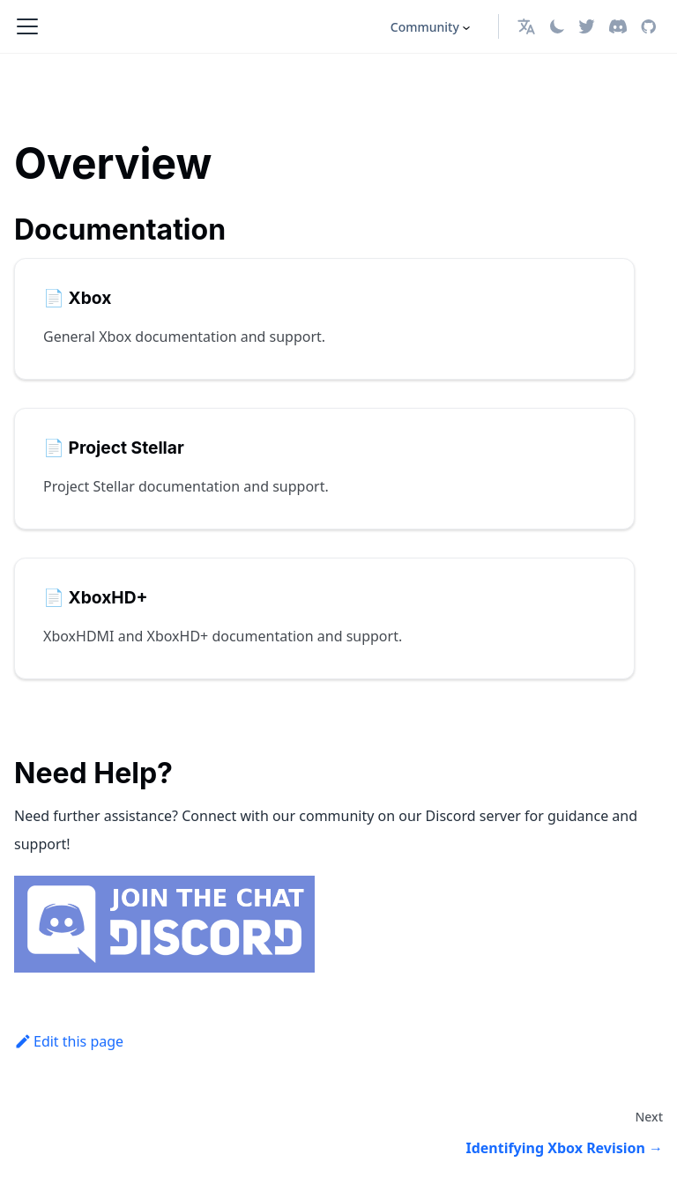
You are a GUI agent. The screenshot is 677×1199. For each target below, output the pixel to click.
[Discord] (618, 26)
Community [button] (425, 27)
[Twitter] (586, 26)
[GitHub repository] (648, 26)
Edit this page (68, 1041)
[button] (526, 26)
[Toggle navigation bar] (27, 26)
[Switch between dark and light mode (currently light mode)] (557, 26)
